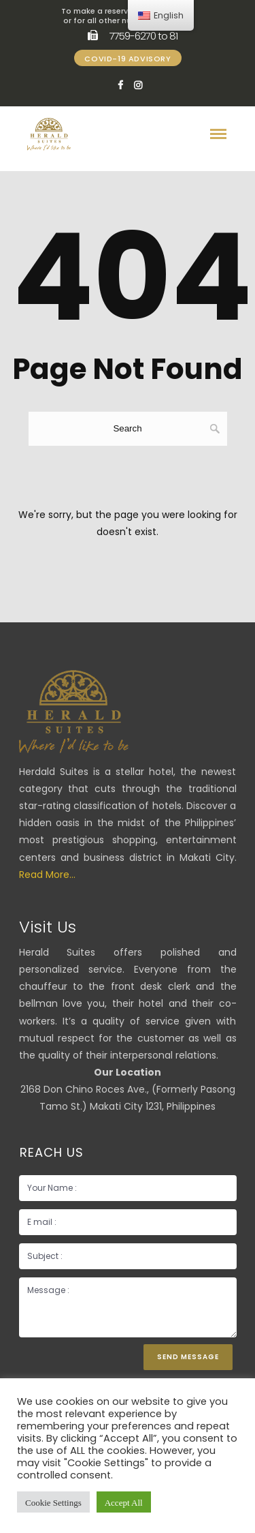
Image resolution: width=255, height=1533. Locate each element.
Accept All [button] (124, 1502)
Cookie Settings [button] (53, 1502)
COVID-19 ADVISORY (127, 58)
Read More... (47, 874)
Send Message (188, 1357)
